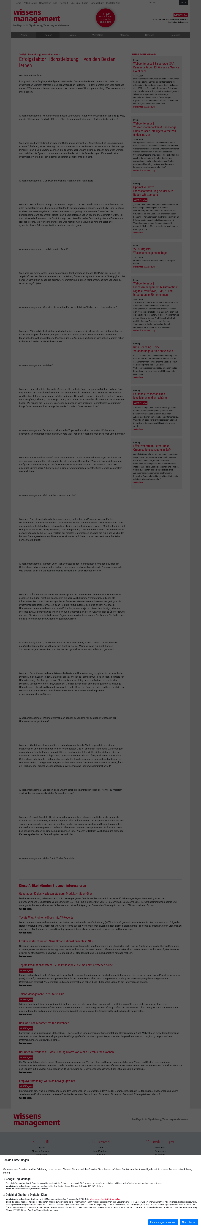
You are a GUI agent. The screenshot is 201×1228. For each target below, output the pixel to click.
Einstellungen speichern (163, 1222)
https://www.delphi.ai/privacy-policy (105, 1199)
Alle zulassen (189, 1222)
